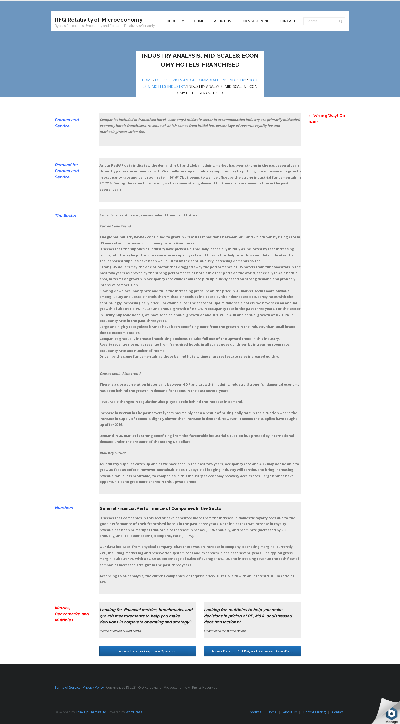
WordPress (134, 712)
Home (147, 80)
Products (254, 712)
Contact (337, 712)
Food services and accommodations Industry (200, 80)
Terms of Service (69, 687)
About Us (290, 712)
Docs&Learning (314, 712)
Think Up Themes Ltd (91, 712)
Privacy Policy (94, 687)
